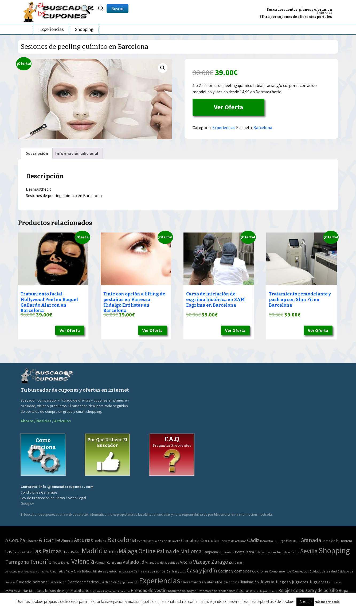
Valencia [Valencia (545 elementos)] (82, 561)
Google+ (27, 503)
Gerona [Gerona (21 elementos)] (293, 540)
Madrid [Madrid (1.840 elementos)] (92, 550)
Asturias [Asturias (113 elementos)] (83, 540)
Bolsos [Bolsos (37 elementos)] (77, 571)
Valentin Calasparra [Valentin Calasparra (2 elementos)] (108, 562)
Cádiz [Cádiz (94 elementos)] (253, 540)
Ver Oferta (228, 107)
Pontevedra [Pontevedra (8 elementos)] (244, 552)
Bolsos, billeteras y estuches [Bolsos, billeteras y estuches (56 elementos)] (102, 571)
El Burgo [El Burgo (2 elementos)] (279, 541)
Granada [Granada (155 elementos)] (310, 540)
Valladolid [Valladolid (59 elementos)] (133, 562)
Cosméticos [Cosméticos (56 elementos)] (300, 571)
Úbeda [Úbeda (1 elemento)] (238, 562)
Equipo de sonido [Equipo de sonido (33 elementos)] (128, 582)
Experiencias (51, 29)
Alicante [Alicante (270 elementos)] (49, 540)
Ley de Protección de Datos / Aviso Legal (53, 497)
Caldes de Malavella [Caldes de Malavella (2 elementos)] (166, 541)
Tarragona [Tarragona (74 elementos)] (17, 561)
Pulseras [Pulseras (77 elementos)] (242, 590)
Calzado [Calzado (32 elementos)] (127, 571)
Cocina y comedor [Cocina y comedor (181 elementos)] (234, 571)
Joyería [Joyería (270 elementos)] (267, 582)
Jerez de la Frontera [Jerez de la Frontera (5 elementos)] (337, 541)
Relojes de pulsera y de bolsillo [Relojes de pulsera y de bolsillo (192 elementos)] (308, 590)
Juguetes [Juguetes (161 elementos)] (317, 581)
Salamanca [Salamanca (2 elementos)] (262, 552)
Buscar (117, 8)
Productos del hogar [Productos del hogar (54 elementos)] (181, 591)
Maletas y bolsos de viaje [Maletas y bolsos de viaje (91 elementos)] (49, 590)
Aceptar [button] (305, 601)
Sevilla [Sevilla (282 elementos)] (309, 551)
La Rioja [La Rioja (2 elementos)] (10, 552)
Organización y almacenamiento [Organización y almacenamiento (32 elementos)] (110, 591)
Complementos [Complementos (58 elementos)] (280, 571)
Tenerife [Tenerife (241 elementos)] (41, 561)
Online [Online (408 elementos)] (147, 551)
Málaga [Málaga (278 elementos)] (128, 551)
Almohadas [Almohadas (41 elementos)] (57, 571)
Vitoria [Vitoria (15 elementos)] (186, 562)
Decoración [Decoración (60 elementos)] (58, 582)
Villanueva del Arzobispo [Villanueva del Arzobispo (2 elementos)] (162, 562)
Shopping (84, 29)
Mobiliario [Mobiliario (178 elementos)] (79, 590)
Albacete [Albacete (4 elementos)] (32, 541)
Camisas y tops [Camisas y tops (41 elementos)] (176, 571)
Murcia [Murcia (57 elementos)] (111, 551)
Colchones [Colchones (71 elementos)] (260, 571)
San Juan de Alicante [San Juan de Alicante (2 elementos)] (285, 552)
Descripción (36, 153)
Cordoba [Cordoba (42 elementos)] (209, 540)
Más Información (327, 602)
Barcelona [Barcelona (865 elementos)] (121, 539)
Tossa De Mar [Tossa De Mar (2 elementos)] (61, 562)
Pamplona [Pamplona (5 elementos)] (210, 552)
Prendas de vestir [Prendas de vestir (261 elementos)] (148, 590)
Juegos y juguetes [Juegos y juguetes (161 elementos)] (291, 581)
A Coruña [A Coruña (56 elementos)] (15, 540)
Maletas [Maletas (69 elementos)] (22, 590)
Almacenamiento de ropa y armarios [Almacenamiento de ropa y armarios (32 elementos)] (27, 571)
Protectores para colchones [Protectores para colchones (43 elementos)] (216, 591)
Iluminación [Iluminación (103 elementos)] (249, 581)
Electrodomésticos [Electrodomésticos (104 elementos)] (83, 581)
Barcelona (262, 127)
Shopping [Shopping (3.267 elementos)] (334, 550)
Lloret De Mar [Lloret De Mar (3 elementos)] (71, 552)
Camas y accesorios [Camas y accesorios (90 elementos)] (150, 571)
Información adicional (76, 153)
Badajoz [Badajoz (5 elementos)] (100, 541)
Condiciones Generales (39, 492)
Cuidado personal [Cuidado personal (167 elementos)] (32, 582)
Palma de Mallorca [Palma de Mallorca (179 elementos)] (179, 551)
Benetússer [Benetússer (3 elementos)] (144, 541)
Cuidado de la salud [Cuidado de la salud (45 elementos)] (323, 571)
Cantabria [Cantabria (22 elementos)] (190, 540)
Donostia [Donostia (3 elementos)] (266, 541)
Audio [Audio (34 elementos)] (69, 571)
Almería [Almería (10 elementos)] (67, 540)
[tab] (37, 153)
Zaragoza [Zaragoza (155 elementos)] (222, 561)
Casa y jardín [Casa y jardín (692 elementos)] (202, 570)
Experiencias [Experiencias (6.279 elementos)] (159, 581)
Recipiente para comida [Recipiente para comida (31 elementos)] (263, 591)
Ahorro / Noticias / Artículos (46, 420)
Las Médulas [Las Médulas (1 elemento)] (24, 552)
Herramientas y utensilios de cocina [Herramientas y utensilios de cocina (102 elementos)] (210, 581)
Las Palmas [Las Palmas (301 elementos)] (47, 551)
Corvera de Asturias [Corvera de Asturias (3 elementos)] (233, 541)
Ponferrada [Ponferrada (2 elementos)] (226, 552)
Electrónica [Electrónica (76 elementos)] (108, 582)
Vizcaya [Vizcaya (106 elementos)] (201, 561)
